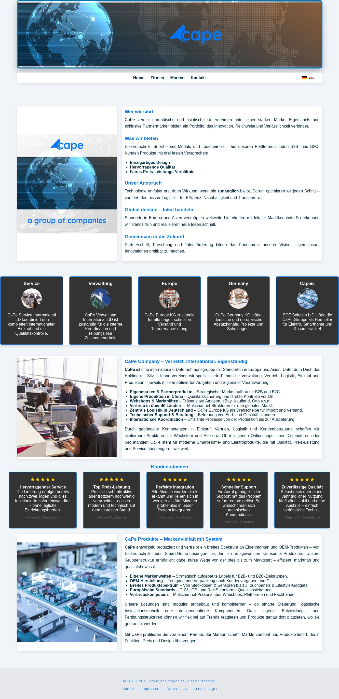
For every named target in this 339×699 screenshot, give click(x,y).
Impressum (151, 688)
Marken (177, 78)
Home (138, 78)
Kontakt (198, 78)
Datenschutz (177, 688)
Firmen (157, 78)
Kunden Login (205, 688)
